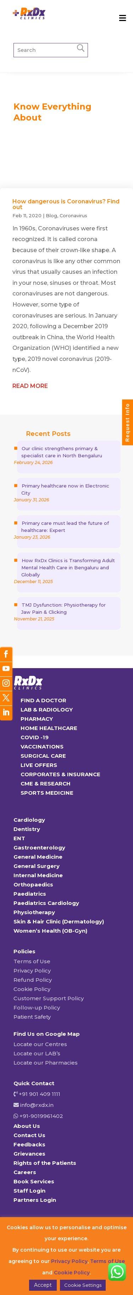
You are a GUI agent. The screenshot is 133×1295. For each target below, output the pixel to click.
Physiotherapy (34, 912)
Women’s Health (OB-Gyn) (50, 930)
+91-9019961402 (40, 1116)
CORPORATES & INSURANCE (60, 774)
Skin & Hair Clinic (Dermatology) (58, 921)
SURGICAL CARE (43, 755)
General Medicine (37, 856)
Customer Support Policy (48, 998)
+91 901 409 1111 (38, 1094)
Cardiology (29, 819)
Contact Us (29, 1135)
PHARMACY (37, 718)
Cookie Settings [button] (82, 1285)
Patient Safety (32, 1016)
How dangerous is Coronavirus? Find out (66, 204)
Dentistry (26, 829)
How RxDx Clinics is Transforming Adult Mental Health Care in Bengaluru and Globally (68, 567)
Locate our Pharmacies (45, 1062)
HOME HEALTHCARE (49, 728)
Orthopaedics (33, 884)
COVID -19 (35, 737)
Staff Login (29, 1190)
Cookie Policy (31, 989)
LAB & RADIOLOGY (47, 709)
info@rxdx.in (37, 1105)
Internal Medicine (38, 875)
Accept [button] (43, 1285)
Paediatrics (29, 893)
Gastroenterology (39, 847)
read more (30, 386)
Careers (24, 1172)
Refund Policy (32, 979)
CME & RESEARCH (46, 783)
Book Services (33, 1181)
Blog (51, 215)
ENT (19, 838)
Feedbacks (29, 1144)
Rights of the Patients (44, 1163)
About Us (26, 1126)
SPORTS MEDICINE (47, 792)
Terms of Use (31, 961)
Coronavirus (73, 215)
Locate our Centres (40, 1044)
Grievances (29, 1153)
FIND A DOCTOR (43, 700)
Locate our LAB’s (36, 1053)
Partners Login (34, 1200)
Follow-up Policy (36, 1007)
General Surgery (36, 866)
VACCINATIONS (42, 746)
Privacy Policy (32, 970)
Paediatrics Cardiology (46, 903)
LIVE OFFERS (39, 765)
